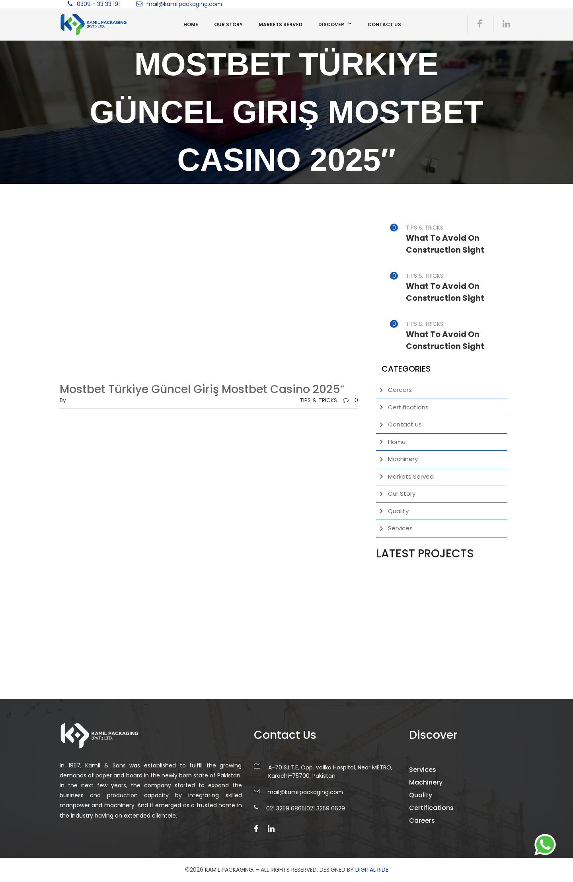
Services (400, 528)
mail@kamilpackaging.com (184, 4)
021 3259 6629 (325, 813)
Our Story (228, 24)
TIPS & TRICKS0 (329, 400)
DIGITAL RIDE (371, 870)
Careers (400, 390)
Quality (398, 511)
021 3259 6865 (285, 813)
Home (190, 24)
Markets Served (280, 24)
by (63, 400)
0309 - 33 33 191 (98, 4)
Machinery (403, 459)
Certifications (408, 407)
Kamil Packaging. (229, 870)
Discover (331, 24)
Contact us (384, 24)
